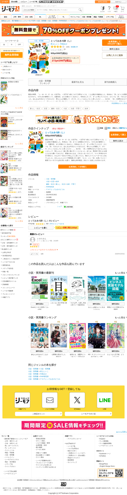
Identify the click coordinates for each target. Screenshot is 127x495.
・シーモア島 (70, 446)
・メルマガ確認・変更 (42, 443)
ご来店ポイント (38, 414)
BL (40, 17)
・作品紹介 (101, 439)
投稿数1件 (64, 47)
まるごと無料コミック (9, 239)
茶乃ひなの (81, 356)
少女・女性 (29, 17)
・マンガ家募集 (103, 441)
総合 (5, 17)
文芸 (45, 109)
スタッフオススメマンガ (10, 275)
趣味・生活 (55, 109)
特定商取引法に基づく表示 (67, 480)
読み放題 (14, 2)
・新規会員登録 (40, 439)
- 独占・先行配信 (10, 462)
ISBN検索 (91, 480)
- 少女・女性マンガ (10, 443)
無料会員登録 (102, 2)
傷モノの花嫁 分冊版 (14, 198)
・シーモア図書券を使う (43, 460)
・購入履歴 (38, 447)
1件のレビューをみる (56, 224)
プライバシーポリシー (36, 480)
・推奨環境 (70, 460)
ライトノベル (75, 17)
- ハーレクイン (9, 457)
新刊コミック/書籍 (8, 230)
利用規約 (25, 480)
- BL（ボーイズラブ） (11, 446)
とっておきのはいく (15, 95)
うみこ (40, 356)
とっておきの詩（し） (97, 21)
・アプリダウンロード (73, 439)
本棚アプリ (6, 297)
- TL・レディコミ (10, 448)
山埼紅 (40, 309)
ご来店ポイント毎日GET (10, 259)
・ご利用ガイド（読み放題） (76, 455)
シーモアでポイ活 (8, 262)
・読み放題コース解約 (42, 455)
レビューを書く (57, 50)
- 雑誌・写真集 (9, 453)
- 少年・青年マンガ (10, 441)
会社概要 (19, 480)
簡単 (108, 128)
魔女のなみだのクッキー (15, 131)
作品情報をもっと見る (119, 103)
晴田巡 (10, 159)
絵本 (86, 109)
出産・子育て (76, 109)
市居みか (63, 44)
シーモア (5, 2)
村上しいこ (55, 44)
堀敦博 (116, 309)
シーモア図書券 (7, 291)
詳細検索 (5, 284)
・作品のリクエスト (73, 458)
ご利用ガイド (7, 66)
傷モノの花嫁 (13, 166)
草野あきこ (12, 135)
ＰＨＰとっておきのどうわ (78, 21)
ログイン (118, 2)
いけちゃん (96, 309)
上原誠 (10, 188)
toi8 (101, 356)
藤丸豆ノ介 (18, 168)
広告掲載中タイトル (9, 281)
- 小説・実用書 (9, 455)
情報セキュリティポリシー (51, 480)
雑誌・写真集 (98, 17)
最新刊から (123, 128)
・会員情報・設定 (41, 445)
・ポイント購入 (40, 441)
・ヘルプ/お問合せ (72, 448)
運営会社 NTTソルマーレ (102, 480)
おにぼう (11, 118)
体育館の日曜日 (13, 82)
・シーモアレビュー (10, 474)
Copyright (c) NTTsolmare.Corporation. (63, 493)
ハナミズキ (115, 356)
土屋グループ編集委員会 (78, 305)
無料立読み (39, 304)
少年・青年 (17, 17)
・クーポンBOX (40, 449)
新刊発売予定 (6, 233)
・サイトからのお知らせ (43, 465)
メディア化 (110, 17)
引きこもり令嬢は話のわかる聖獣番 (15, 211)
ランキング (8, 236)
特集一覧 (5, 272)
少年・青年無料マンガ (9, 246)
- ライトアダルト (10, 466)
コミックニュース (8, 288)
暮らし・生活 (35, 109)
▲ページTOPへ (121, 432)
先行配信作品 (7, 256)
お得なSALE (6, 252)
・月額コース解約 (41, 453)
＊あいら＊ (73, 356)
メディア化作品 (7, 268)
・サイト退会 (39, 457)
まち (10, 216)
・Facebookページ (104, 454)
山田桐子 (19, 214)
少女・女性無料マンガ (9, 243)
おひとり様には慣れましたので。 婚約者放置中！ (15, 155)
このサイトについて (82, 480)
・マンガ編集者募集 (105, 443)
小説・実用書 (86, 17)
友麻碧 (10, 168)
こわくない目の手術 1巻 (58, 303)
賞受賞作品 (6, 265)
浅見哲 (59, 305)
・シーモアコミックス (105, 446)
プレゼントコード (8, 294)
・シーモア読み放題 (10, 471)
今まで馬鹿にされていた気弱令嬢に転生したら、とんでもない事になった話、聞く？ (15, 182)
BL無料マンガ (7, 249)
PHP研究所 (63, 21)
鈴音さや (58, 356)
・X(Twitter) (102, 456)
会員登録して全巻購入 (78, 167)
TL (64, 17)
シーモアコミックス (52, 17)
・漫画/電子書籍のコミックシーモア (15, 439)
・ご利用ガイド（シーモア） (76, 453)
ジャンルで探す (29, 10)
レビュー (24, 2)
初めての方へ (7, 70)
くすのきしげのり (14, 120)
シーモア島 (33, 2)
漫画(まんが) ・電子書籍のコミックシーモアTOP (18, 21)
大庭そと (11, 214)
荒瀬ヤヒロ (18, 159)
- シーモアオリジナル (11, 459)
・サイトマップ (71, 462)
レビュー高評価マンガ (10, 278)
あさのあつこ (95, 356)
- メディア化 (8, 464)
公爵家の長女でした (59, 354)
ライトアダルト (121, 17)
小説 (65, 109)
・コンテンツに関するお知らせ (45, 467)
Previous (30, 290)
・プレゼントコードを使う (44, 463)
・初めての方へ (71, 451)
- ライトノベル (9, 450)
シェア (59, 206)
